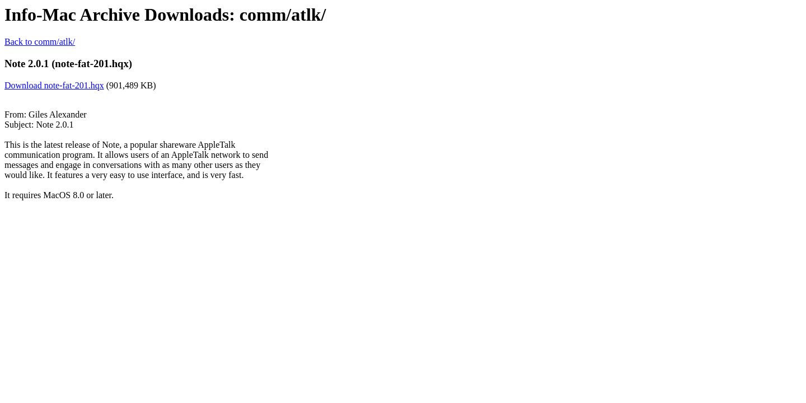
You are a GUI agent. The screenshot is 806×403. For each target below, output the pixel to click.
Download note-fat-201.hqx (54, 85)
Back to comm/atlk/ (39, 41)
